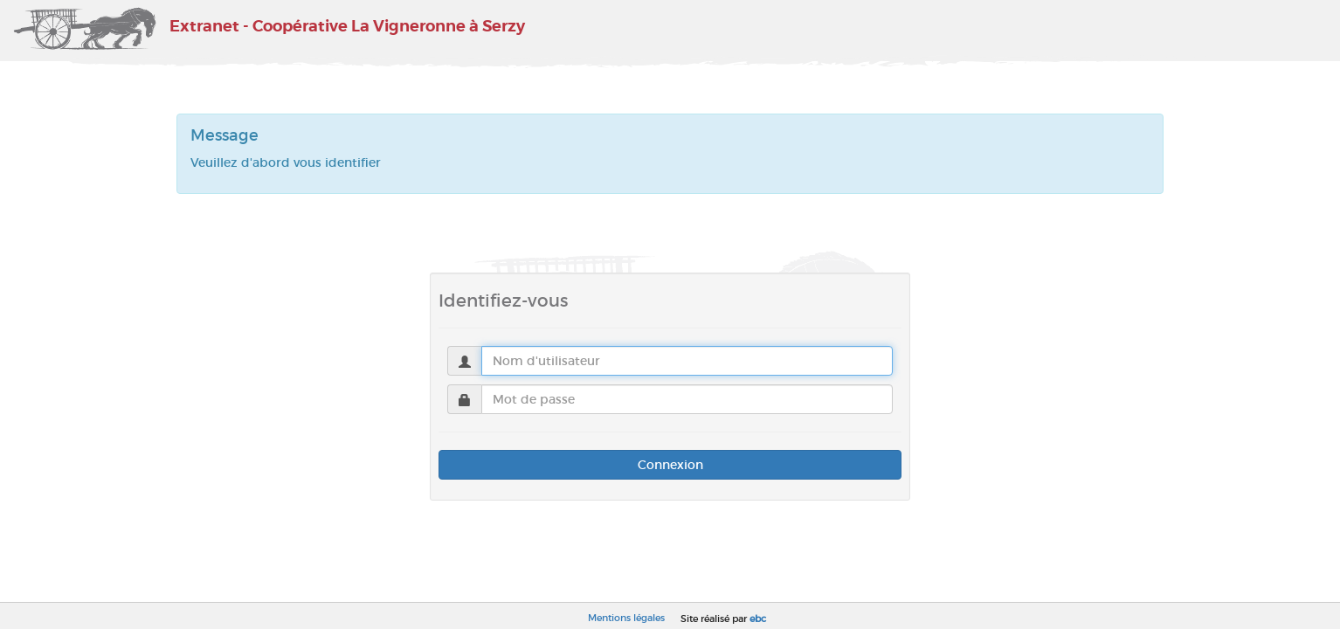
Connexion (670, 465)
